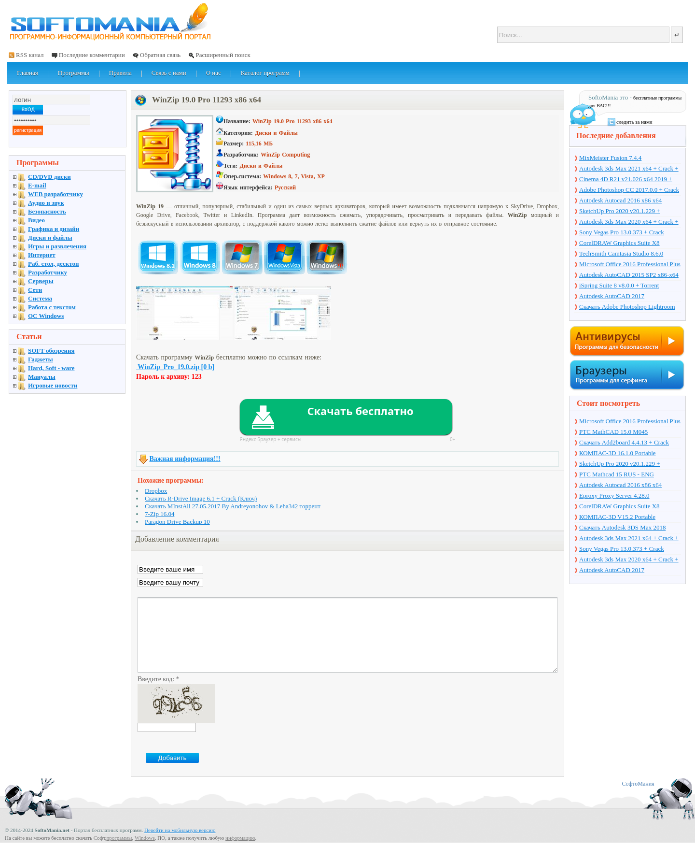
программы (119, 852)
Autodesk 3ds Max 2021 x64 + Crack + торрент (629, 169)
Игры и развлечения (57, 246)
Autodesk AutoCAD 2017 (611, 296)
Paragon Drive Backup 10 (177, 521)
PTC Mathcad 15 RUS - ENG (616, 474)
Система (40, 298)
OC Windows (46, 315)
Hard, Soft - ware (51, 368)
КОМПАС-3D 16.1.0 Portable (617, 453)
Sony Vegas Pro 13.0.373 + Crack (621, 232)
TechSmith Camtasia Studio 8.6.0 (621, 253)
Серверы (41, 281)
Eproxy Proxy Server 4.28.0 (614, 495)
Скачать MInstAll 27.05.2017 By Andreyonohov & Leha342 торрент (232, 506)
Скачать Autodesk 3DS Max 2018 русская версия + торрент (622, 528)
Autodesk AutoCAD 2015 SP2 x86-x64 (629, 274)
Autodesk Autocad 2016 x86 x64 (620, 200)
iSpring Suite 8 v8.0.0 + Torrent (619, 285)
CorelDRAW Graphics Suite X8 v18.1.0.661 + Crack (619, 243)
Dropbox (156, 490)
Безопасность (47, 211)
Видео (36, 220)
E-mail (37, 185)
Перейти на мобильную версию (179, 844)
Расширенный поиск (222, 54)
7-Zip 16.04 (159, 513)
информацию (240, 852)
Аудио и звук (46, 202)
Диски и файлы (50, 237)
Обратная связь (160, 54)
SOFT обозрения (51, 350)
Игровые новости (52, 385)
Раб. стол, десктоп (53, 263)
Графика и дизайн (53, 228)
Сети (35, 289)
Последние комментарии (92, 54)
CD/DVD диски (49, 176)
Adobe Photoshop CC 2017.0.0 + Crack (629, 189)
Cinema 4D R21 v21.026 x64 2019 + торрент (625, 179)
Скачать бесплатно (360, 410)
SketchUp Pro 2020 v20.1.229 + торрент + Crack (619, 211)
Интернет (42, 254)
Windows (145, 852)
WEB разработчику (55, 194)
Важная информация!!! (185, 458)
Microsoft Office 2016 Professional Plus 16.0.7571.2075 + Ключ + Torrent (630, 264)
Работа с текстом (52, 307)
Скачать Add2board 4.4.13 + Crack (624, 442)
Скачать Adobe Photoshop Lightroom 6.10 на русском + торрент (627, 307)
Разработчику (47, 272)
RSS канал (30, 54)
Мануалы (42, 376)
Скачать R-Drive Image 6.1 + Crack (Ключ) (201, 498)
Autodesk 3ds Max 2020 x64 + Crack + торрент (629, 222)
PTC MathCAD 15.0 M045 (613, 431)
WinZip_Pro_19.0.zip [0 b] (175, 367)
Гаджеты (40, 359)
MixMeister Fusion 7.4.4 (610, 157)
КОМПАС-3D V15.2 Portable (617, 516)
